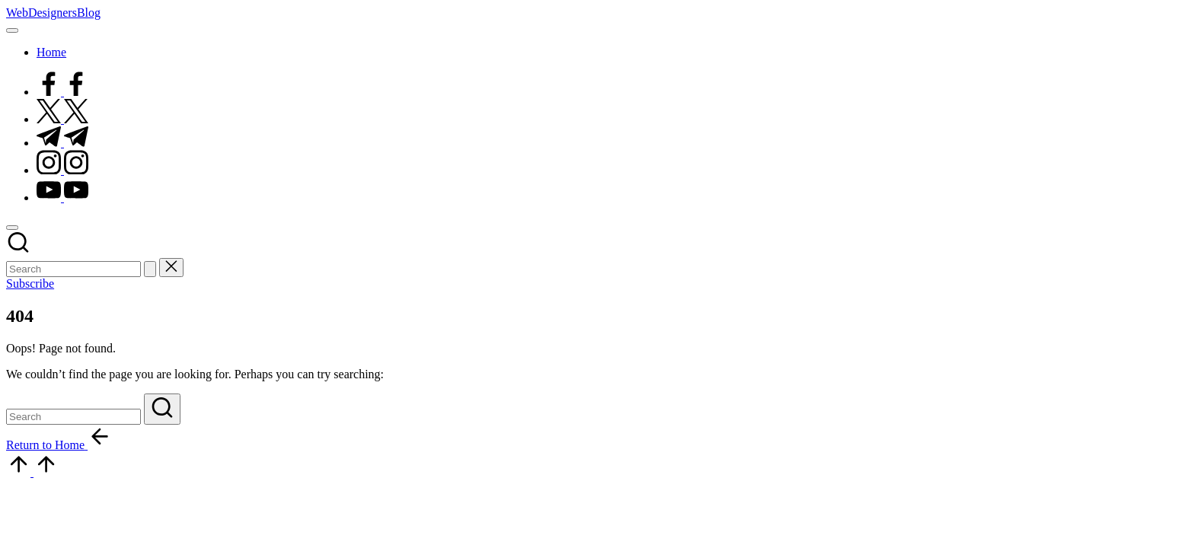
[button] (150, 269)
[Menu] (12, 30)
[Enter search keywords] (73, 269)
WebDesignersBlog (53, 12)
